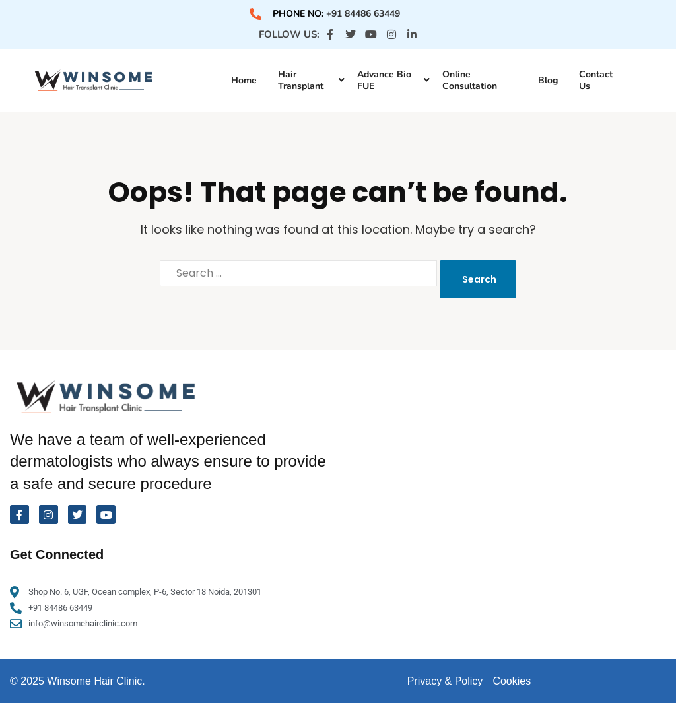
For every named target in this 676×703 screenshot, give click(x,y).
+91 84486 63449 (363, 13)
